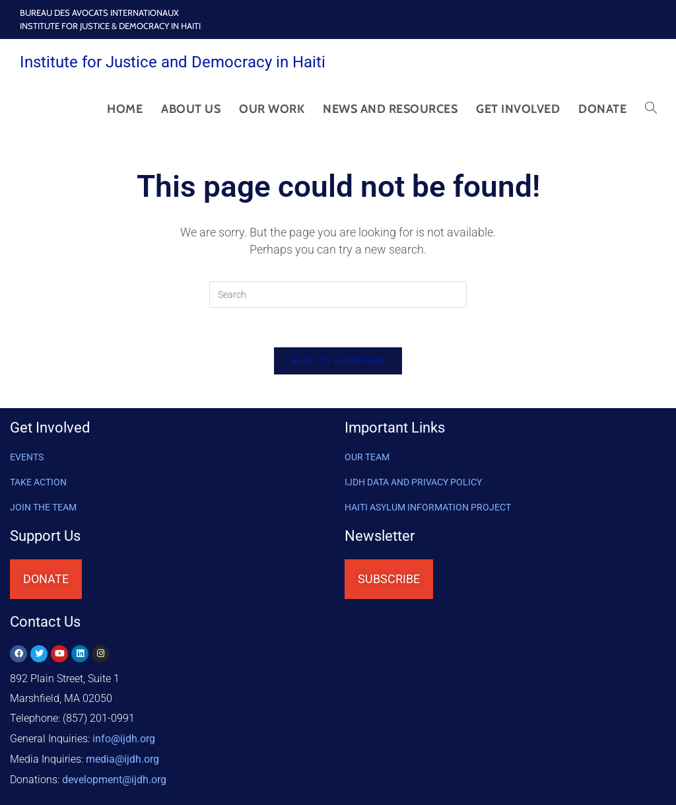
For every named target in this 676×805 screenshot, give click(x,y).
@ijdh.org (114, 778)
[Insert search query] (338, 294)
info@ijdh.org (123, 738)
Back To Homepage (338, 362)
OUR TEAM (367, 457)
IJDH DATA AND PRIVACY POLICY (413, 482)
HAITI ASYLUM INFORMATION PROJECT (428, 508)
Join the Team (43, 508)
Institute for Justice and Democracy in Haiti (172, 62)
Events (27, 457)
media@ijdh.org (122, 758)
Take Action (38, 482)
